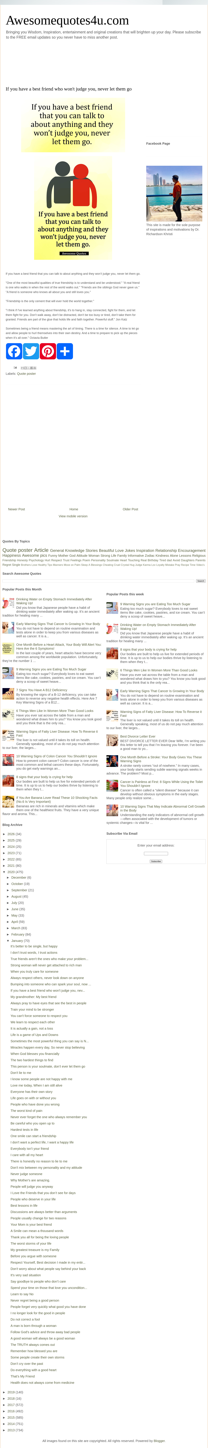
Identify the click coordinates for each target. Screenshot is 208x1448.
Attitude (81, 555)
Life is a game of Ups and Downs (34, 1035)
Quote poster (26, 373)
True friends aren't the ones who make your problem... (49, 959)
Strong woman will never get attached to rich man (46, 965)
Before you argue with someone (33, 1256)
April (15, 922)
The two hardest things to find (32, 1060)
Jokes (130, 550)
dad (169, 560)
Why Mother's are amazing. (30, 1180)
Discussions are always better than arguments (44, 1212)
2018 (11, 1398)
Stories (92, 550)
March (16, 928)
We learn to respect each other (33, 1022)
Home (74, 509)
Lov (153, 565)
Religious (199, 555)
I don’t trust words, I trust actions (34, 952)
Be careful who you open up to (32, 1123)
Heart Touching (130, 560)
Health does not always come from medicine (42, 1382)
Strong (105, 555)
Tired (162, 560)
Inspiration (145, 550)
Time (192, 565)
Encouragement (192, 550)
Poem (86, 560)
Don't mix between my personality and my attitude (46, 1167)
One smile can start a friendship (33, 1136)
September (19, 890)
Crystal (125, 565)
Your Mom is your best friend (31, 1224)
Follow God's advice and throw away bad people (45, 1332)
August (16, 896)
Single (16, 564)
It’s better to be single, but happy (34, 946)
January (17, 941)
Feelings (76, 560)
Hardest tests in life (24, 1129)
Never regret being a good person (35, 1300)
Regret (6, 564)
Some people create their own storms (37, 1357)
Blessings (96, 565)
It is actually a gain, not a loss (32, 1028)
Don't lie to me (21, 1073)
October (17, 884)
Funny (52, 555)
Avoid (176, 560)
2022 (11, 859)
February (18, 934)
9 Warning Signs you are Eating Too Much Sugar (51, 669)
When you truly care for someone (34, 971)
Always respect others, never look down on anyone (47, 978)
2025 (11, 840)
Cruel (117, 565)
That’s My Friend (23, 1376)
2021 (11, 865)
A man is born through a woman (33, 1326)
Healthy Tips (45, 565)
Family (122, 555)
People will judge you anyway (32, 1186)
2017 (11, 1405)
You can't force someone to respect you (39, 1016)
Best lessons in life (24, 1205)
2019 (11, 1392)
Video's (200, 565)
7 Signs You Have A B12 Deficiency (41, 690)
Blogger (159, 1441)
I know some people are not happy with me (41, 1079)
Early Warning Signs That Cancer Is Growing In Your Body (58, 624)
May (14, 915)
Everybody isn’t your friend (30, 1148)
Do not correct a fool (25, 1319)
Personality (98, 560)
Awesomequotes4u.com (67, 20)
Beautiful (106, 550)
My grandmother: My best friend (33, 997)
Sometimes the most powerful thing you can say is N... (50, 1041)
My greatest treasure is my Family (35, 1250)
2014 (11, 1424)
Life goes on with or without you (33, 1098)
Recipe (185, 565)
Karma (147, 565)
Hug (132, 565)
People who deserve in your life (33, 1199)
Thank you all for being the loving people (40, 1237)
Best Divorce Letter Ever (138, 736)
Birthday (153, 560)
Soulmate (113, 560)
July (14, 903)
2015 (11, 1417)
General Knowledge (67, 550)
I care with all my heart (27, 1155)
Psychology (36, 560)
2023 (11, 853)
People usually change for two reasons (38, 1218)
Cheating (108, 565)
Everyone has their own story (31, 1092)
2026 (11, 834)
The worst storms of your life (31, 1243)
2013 (11, 1430)
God (72, 555)
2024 (11, 846)
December (19, 877)
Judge (138, 565)
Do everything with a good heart (33, 1370)
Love (119, 550)
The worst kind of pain (26, 1110)
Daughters (188, 560)
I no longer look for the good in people (38, 1313)
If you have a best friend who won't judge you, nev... (48, 990)
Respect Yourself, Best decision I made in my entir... (48, 1262)
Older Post (130, 509)
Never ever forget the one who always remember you (49, 1117)
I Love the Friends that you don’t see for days (43, 1193)
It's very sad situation (26, 1275)
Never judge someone (26, 1174)
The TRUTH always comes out (33, 1344)
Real (144, 560)
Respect (56, 560)
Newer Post (16, 509)
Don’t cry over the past (27, 1363)
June (15, 909)
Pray (177, 565)
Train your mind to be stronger (32, 1009)
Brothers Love (29, 565)
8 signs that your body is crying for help (44, 777)
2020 (11, 872)
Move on (69, 565)
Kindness (162, 555)
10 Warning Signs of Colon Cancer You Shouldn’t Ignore (56, 756)
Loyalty (160, 565)
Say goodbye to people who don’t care (38, 1281)
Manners (58, 565)
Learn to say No (22, 1294)
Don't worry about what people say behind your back (48, 1269)
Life (113, 555)
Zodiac (150, 555)
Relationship (166, 550)
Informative (136, 555)
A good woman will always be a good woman (43, 1338)
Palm (77, 565)
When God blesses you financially (35, 1054)
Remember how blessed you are (34, 1351)
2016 (11, 1411)
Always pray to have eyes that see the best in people (48, 1003)
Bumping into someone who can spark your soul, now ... (51, 984)
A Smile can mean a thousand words (37, 1231)
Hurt (47, 560)
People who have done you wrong (35, 1104)
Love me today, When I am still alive (36, 1085)
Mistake (169, 565)
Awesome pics (34, 555)
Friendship (9, 560)
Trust (66, 560)
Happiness (11, 555)
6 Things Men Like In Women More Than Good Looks (54, 711)
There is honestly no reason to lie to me (39, 1161)
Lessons (185, 555)
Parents (200, 560)
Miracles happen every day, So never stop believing (48, 1047)
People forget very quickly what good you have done (48, 1307)
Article (41, 550)
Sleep (84, 565)
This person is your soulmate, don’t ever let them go (48, 1066)
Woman (94, 555)
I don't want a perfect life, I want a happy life (42, 1142)
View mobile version (73, 516)
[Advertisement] (84, 62)
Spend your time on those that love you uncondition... (49, 1288)
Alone (174, 555)
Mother (63, 555)
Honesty (22, 560)
